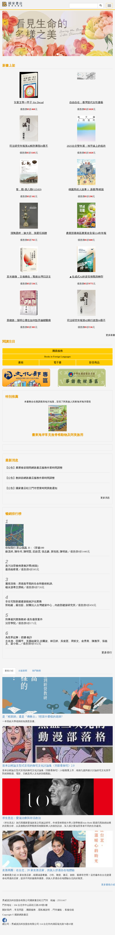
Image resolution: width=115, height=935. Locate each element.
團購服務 (57, 350)
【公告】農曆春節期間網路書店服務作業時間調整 (33, 467)
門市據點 (57, 910)
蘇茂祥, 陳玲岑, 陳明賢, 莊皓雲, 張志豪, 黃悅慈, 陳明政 (36, 551)
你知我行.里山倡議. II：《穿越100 (24, 547)
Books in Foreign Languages (57, 356)
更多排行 (107, 652)
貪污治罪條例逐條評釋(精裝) (21, 565)
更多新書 (110, 335)
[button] (10, 35)
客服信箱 (69, 910)
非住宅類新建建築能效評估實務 (23, 601)
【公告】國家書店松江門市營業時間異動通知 (31, 488)
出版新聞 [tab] (22, 671)
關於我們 (6, 910)
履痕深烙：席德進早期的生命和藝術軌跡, (29, 583)
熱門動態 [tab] (36, 671)
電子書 (57, 362)
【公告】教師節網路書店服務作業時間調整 (30, 478)
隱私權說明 (44, 910)
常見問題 (19, 910)
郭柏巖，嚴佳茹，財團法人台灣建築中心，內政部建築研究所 (40, 605)
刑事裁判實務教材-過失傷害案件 (24, 619)
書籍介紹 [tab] (9, 671)
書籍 (20, 362)
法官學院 (10, 623)
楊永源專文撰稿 (14, 587)
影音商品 (94, 362)
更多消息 (105, 498)
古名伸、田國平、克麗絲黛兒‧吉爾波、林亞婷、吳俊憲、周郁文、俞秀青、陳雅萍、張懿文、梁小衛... (56, 642)
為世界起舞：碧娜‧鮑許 (18, 637)
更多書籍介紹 (108, 884)
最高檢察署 (11, 569)
